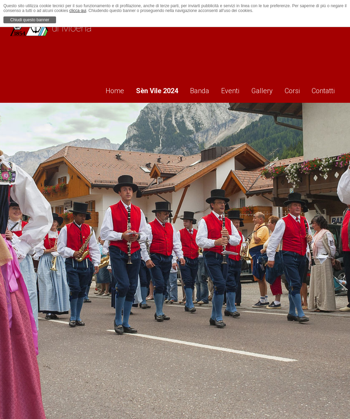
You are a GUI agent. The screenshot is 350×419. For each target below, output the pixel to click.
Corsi (291, 89)
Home (102, 89)
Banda (191, 89)
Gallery (258, 89)
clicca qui (77, 10)
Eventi (224, 89)
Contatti (324, 89)
